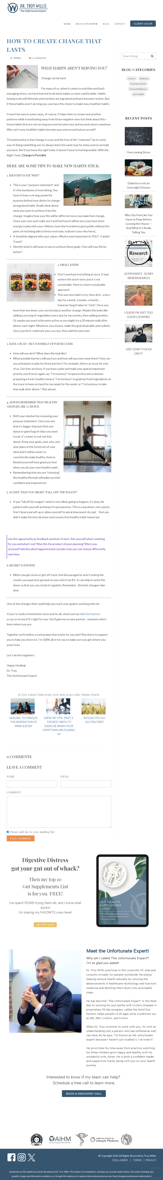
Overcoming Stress (138, 152)
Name (11, 776)
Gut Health (138, 94)
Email (64, 776)
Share (16, 58)
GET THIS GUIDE (45, 925)
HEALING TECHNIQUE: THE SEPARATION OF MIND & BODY (23, 722)
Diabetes (144, 78)
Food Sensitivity (138, 83)
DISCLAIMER (120, 1160)
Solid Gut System (87, 23)
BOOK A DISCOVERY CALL (84, 1093)
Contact (119, 23)
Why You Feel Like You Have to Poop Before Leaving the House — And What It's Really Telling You (138, 223)
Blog (106, 23)
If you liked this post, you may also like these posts (58, 694)
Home (67, 23)
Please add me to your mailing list (32, 832)
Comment (14, 792)
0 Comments (37, 58)
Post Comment (20, 838)
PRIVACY (150, 1160)
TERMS (137, 1160)
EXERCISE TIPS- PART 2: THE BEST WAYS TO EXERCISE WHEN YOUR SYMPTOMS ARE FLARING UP (59, 726)
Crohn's (131, 78)
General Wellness (138, 89)
